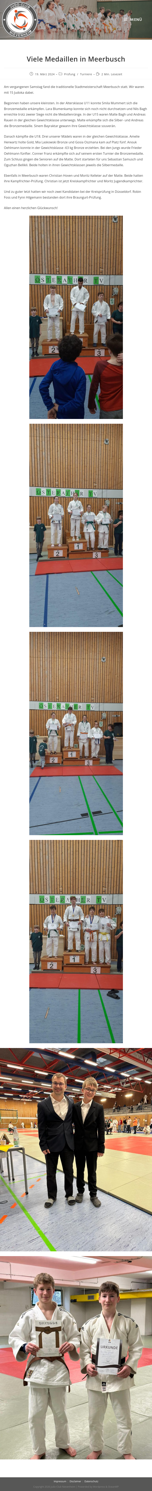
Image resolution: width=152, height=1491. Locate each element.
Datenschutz (91, 1481)
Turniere (86, 74)
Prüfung (69, 74)
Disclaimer (75, 1481)
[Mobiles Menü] (133, 20)
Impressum (60, 1481)
